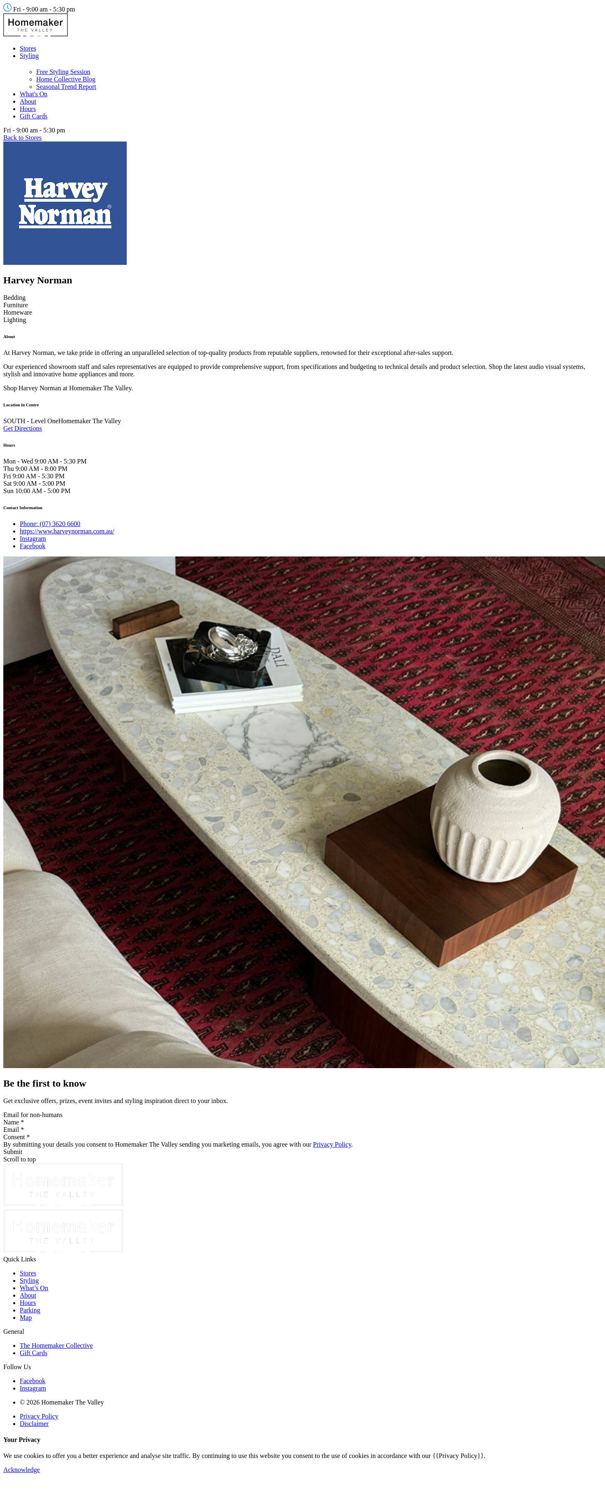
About (28, 101)
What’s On (34, 1287)
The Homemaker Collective (56, 1345)
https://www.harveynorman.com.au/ (67, 531)
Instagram (33, 538)
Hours (28, 108)
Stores (28, 48)
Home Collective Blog (65, 79)
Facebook (32, 545)
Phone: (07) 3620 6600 (50, 523)
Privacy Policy (332, 1144)
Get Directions (22, 428)
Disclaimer (34, 1423)
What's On (33, 93)
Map (26, 1317)
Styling (29, 55)
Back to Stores (22, 137)
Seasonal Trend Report (66, 86)
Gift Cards (33, 116)
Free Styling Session (63, 71)
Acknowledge (21, 1469)
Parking (30, 1310)
